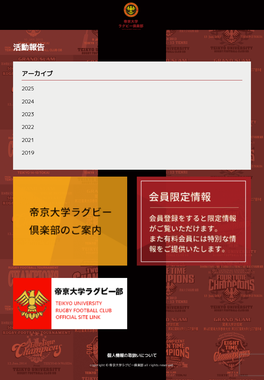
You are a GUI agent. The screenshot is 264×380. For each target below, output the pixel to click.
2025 (28, 88)
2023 (28, 114)
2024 (28, 101)
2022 (28, 127)
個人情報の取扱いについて (132, 355)
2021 (28, 140)
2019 (28, 152)
